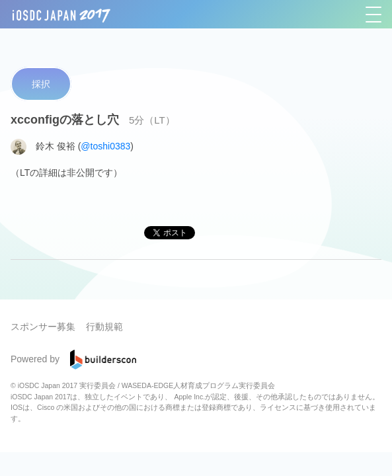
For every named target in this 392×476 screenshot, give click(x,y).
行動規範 (104, 326)
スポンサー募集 (43, 326)
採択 (41, 84)
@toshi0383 (105, 145)
